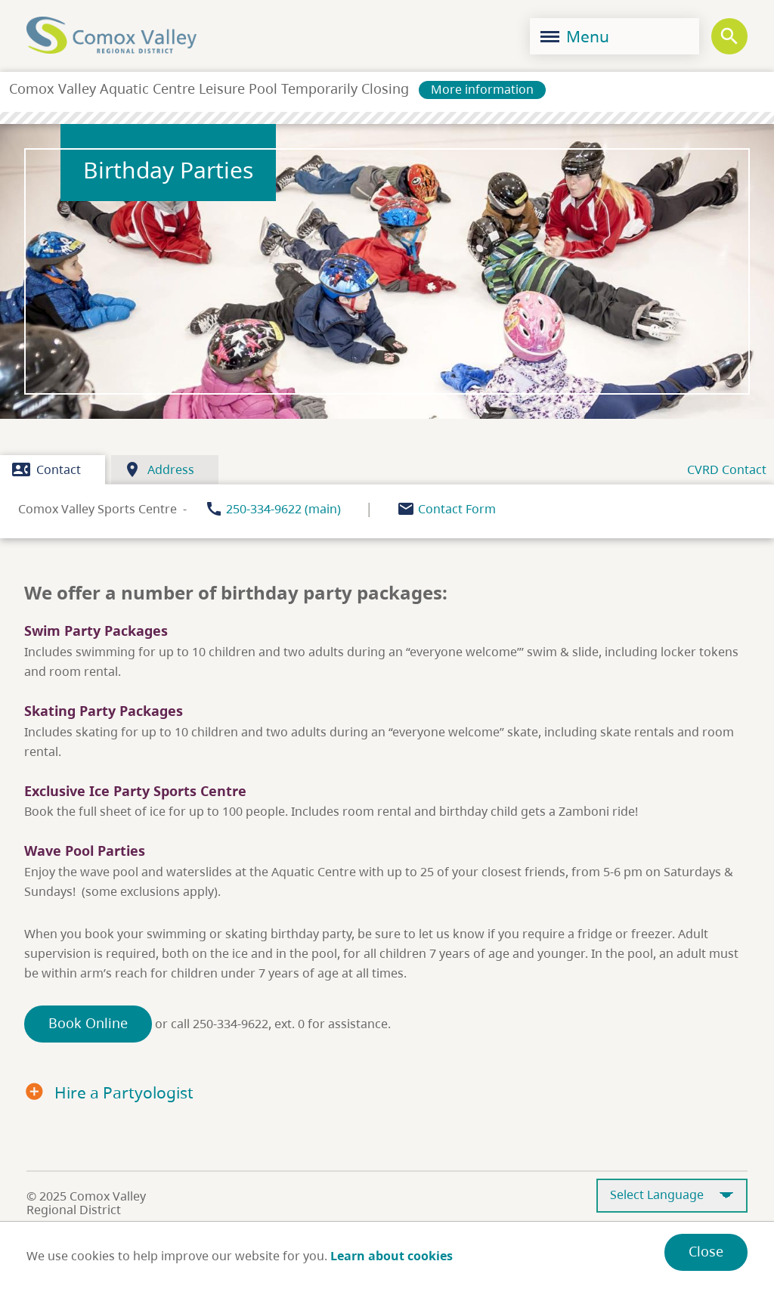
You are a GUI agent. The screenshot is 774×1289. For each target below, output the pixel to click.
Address (158, 469)
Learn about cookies (391, 1255)
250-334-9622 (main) (283, 508)
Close (706, 1251)
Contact (46, 469)
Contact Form (457, 508)
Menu (574, 36)
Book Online (88, 1023)
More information (482, 89)
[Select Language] (672, 1196)
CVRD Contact (726, 469)
